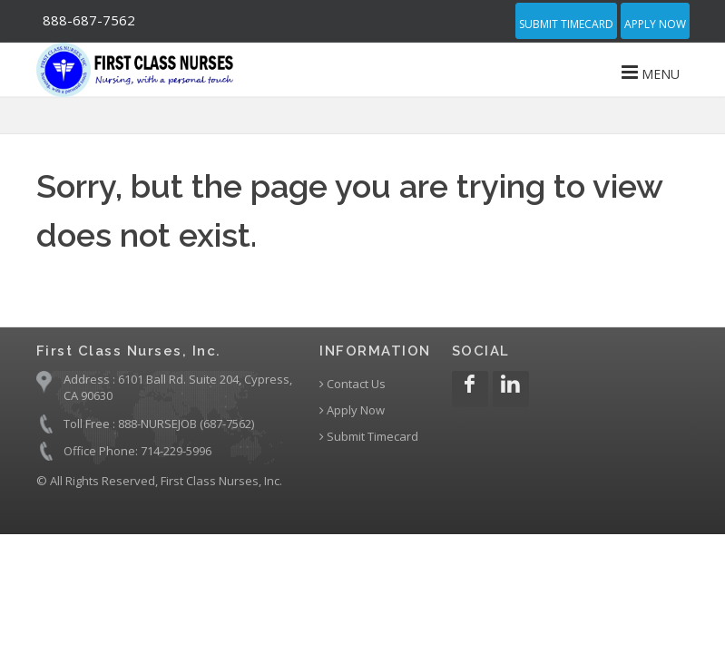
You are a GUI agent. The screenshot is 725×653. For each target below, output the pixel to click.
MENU (651, 73)
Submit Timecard (566, 24)
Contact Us (352, 384)
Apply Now (655, 24)
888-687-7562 (89, 20)
